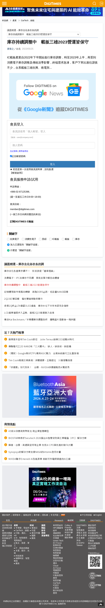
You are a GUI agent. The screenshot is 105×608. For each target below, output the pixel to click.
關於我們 (6, 515)
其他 (78, 540)
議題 (43, 525)
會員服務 (92, 530)
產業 (15, 20)
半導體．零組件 (22, 528)
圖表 (18, 563)
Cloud (55, 566)
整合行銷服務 (94, 543)
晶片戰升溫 (7, 525)
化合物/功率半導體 (58, 536)
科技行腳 (69, 532)
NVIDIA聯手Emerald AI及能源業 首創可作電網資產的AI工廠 (39, 459)
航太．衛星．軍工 (21, 544)
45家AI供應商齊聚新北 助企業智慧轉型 (28, 431)
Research (59, 520)
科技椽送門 (7, 538)
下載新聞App (93, 553)
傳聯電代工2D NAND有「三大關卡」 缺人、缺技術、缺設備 (39, 346)
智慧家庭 (57, 553)
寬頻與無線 (58, 558)
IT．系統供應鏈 (22, 548)
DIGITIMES (95, 520)
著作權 (37, 515)
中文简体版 (87, 515)
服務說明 (27, 515)
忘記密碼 (13, 151)
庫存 (77, 239)
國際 (33, 535)
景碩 (44, 239)
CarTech (56, 583)
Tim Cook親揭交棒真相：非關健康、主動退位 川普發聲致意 (40, 360)
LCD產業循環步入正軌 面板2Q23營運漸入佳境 (29, 312)
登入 (52, 164)
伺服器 (56, 573)
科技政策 (19, 556)
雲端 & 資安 (81, 533)
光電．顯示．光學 (21, 551)
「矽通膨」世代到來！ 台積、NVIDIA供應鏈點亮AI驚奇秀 (39, 367)
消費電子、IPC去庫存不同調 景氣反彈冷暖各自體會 (31, 277)
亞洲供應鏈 (58, 548)
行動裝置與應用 (58, 576)
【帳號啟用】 (17, 173)
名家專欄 (69, 530)
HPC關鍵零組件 (58, 529)
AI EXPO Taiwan (80, 544)
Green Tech (58, 541)
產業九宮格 (7, 535)
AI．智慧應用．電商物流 (21, 539)
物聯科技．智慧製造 (21, 559)
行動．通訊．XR (20, 534)
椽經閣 (70, 520)
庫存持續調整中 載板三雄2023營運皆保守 (26, 284)
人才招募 (92, 546)
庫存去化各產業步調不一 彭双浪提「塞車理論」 (30, 271)
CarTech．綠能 (27, 20)
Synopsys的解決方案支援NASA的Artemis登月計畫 (34, 452)
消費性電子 (30, 239)
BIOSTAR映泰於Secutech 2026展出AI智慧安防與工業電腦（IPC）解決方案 (47, 438)
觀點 (43, 528)
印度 (33, 530)
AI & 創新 (80, 538)
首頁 (8, 520)
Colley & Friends (68, 526)
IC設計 (56, 585)
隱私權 (45, 515)
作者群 (68, 535)
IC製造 (56, 588)
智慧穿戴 (57, 580)
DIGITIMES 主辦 (81, 526)
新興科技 (57, 545)
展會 (4, 541)
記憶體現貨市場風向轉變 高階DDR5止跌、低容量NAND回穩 (36, 291)
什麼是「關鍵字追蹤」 (21, 250)
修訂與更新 (7, 546)
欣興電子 (14, 239)
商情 (43, 533)
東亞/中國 (36, 533)
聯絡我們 (92, 548)
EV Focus (57, 543)
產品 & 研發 (81, 535)
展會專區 (45, 535)
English (98, 515)
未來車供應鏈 (7, 529)
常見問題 (55, 515)
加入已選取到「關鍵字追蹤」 (25, 244)
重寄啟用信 (23, 151)
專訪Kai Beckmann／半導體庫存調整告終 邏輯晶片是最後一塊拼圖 (39, 319)
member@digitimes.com (22, 209)
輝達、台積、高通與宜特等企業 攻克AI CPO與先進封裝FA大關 (40, 445)
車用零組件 (58, 525)
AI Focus (57, 568)
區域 (32, 525)
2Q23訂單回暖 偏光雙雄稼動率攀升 (23, 298)
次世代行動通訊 (58, 561)
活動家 (82, 520)
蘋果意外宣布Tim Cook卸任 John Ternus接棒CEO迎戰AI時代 (41, 339)
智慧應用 (80, 530)
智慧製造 (57, 550)
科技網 (5, 20)
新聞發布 (16, 515)
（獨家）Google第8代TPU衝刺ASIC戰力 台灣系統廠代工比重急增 (43, 353)
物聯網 (56, 555)
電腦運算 (57, 570)
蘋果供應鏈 (7, 533)
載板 (67, 239)
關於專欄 (69, 537)
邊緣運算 (57, 533)
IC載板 (55, 239)
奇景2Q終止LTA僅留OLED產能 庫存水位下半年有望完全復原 (36, 305)
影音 (4, 543)
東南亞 (34, 528)
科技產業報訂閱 (95, 535)
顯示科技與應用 (58, 591)
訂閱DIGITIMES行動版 (95, 539)
